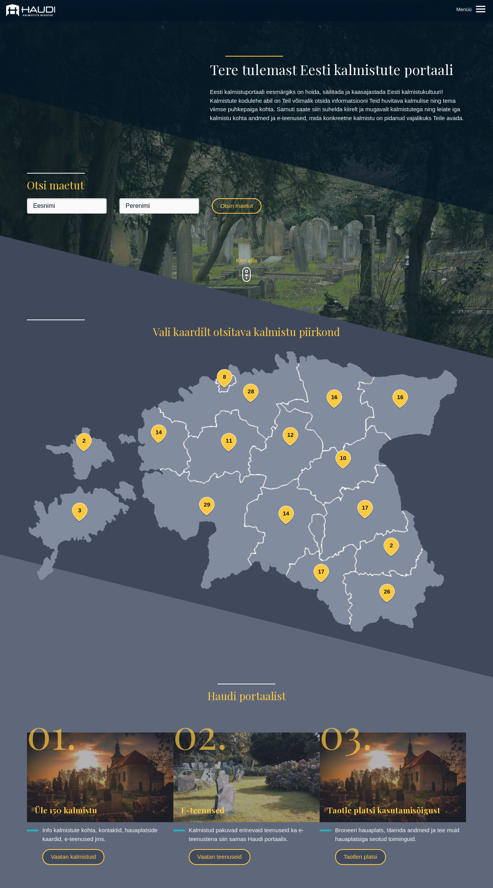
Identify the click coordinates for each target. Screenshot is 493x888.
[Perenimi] (159, 206)
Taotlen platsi (360, 856)
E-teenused (203, 809)
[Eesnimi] (67, 206)
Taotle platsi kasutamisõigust (383, 809)
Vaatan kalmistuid (73, 856)
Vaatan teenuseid (219, 856)
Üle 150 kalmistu (66, 809)
